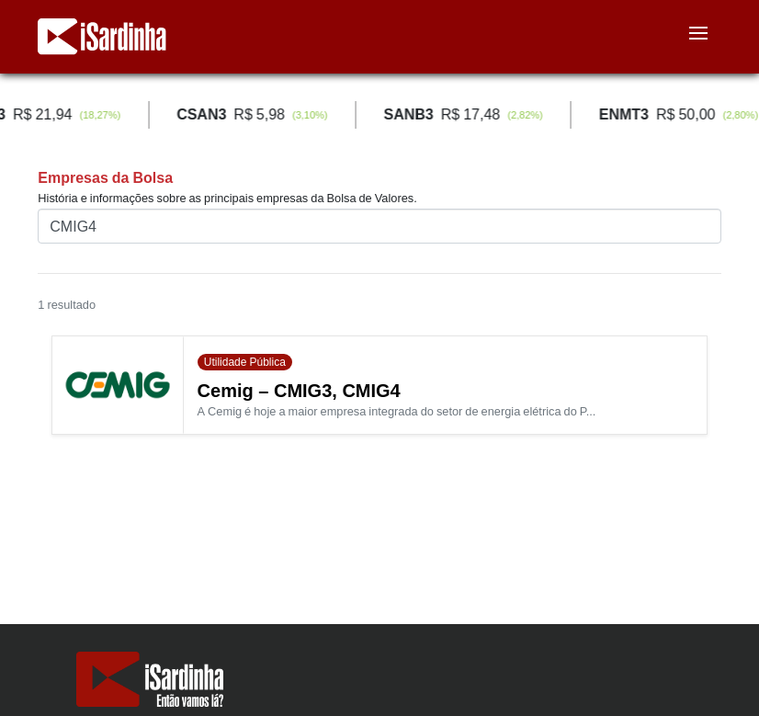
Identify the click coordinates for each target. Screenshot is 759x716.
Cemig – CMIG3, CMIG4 (299, 391)
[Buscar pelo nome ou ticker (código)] (379, 226)
